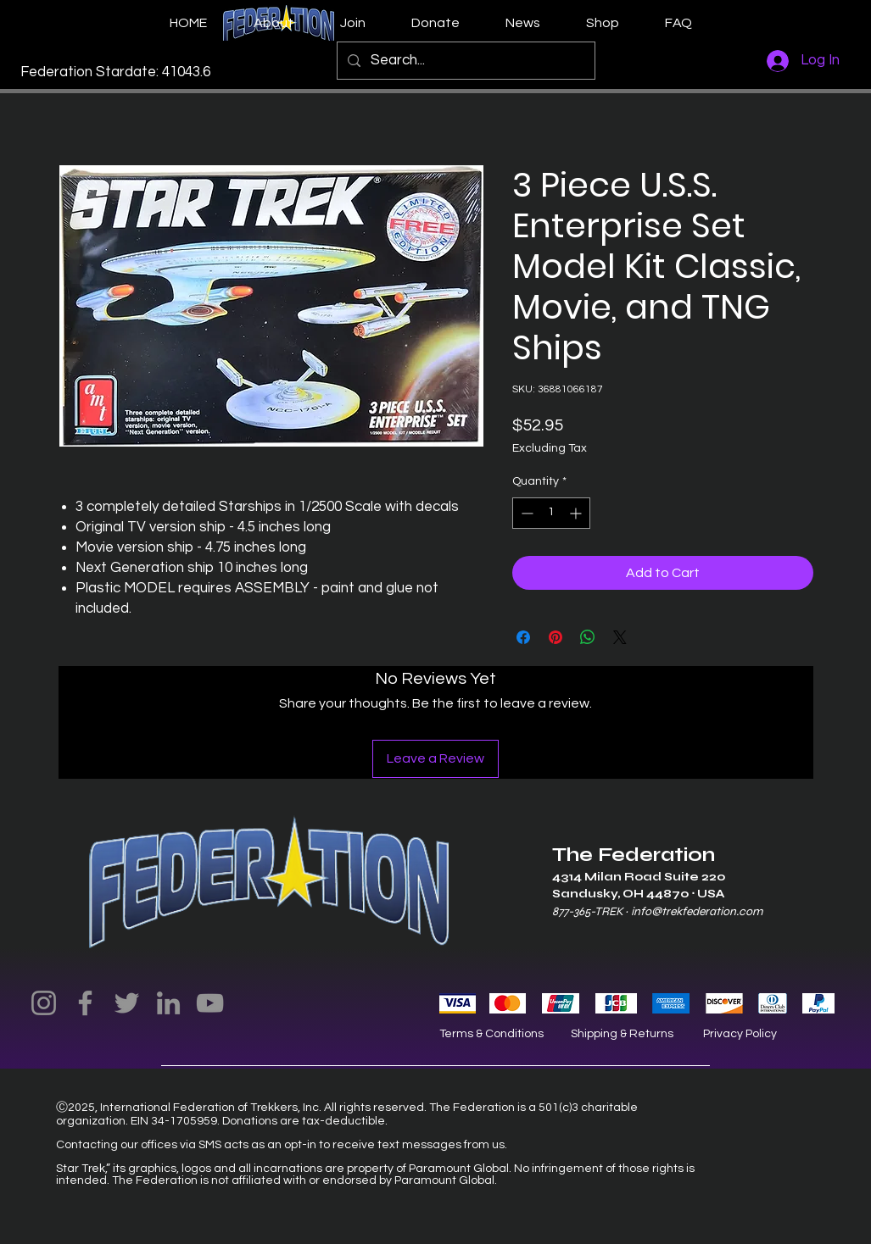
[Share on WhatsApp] (588, 637)
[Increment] (577, 513)
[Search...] (465, 60)
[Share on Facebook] (523, 637)
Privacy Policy (740, 1034)
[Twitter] (126, 1002)
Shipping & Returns (622, 1034)
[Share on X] (620, 637)
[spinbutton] (551, 513)
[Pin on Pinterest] (555, 637)
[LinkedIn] (168, 1002)
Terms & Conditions (491, 1034)
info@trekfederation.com (696, 911)
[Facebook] (85, 1002)
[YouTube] (209, 1002)
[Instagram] (43, 1002)
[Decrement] (525, 513)
